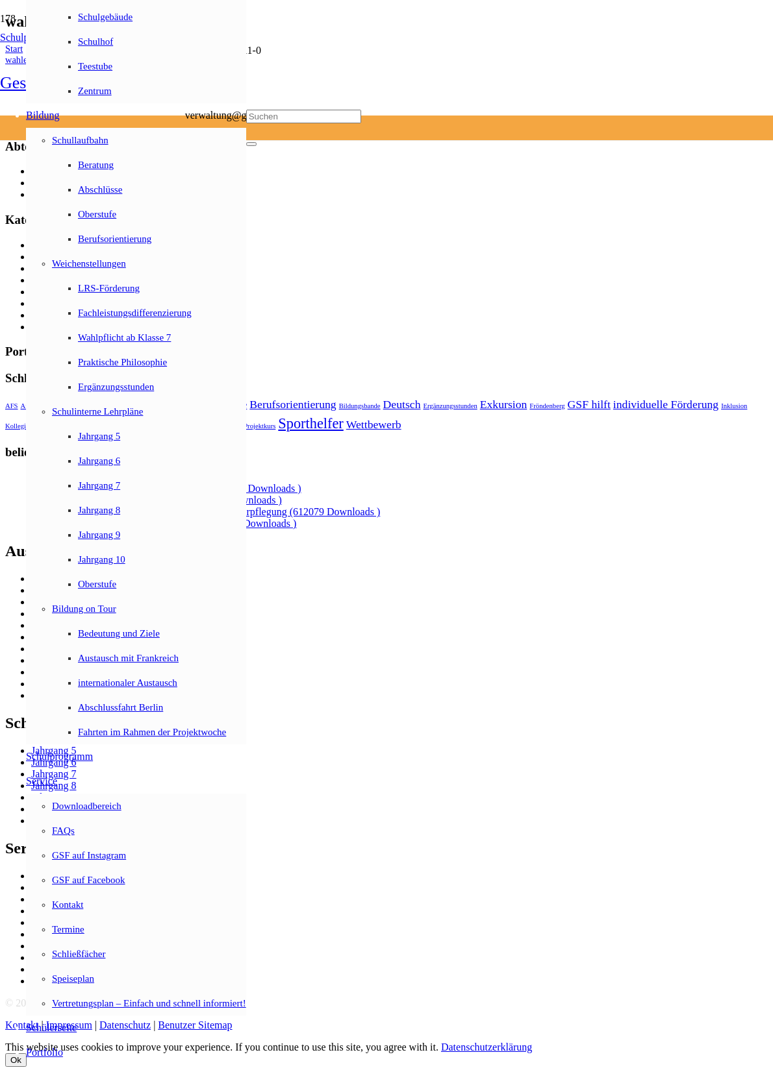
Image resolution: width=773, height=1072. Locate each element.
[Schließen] (251, 144)
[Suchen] (303, 116)
